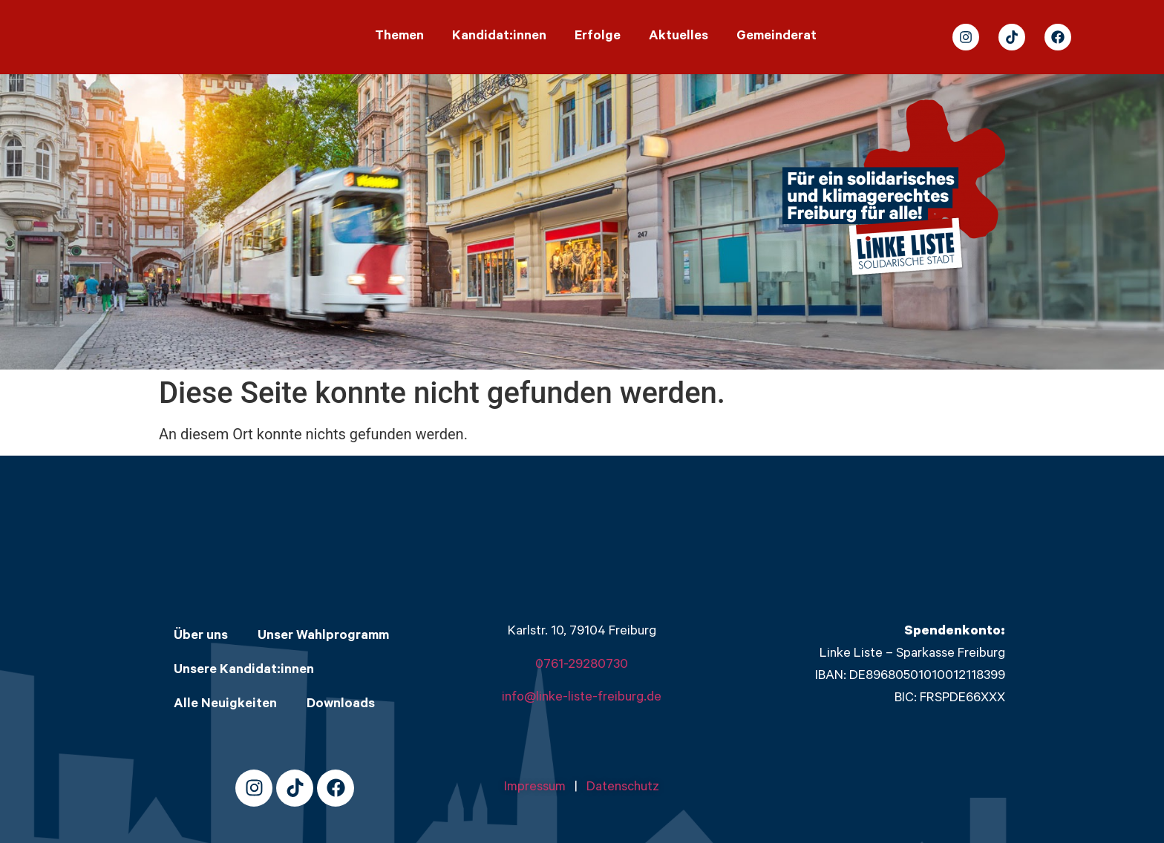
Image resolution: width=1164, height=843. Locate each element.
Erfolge (598, 37)
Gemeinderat (776, 37)
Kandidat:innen (499, 37)
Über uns (201, 636)
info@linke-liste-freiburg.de (581, 698)
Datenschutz (622, 788)
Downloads (341, 705)
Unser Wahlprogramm (323, 636)
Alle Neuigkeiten (225, 705)
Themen (399, 37)
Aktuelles (678, 37)
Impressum (539, 788)
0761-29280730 (581, 665)
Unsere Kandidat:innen (244, 670)
